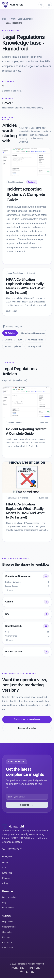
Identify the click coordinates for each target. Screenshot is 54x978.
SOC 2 (5, 867)
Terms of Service (35, 968)
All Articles (10, 333)
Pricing (5, 883)
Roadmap (6, 937)
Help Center (7, 921)
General (8, 340)
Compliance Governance (22, 19)
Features (6, 878)
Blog (4, 19)
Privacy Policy (18, 968)
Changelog (7, 932)
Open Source (8, 908)
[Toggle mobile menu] (49, 5)
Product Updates (13, 346)
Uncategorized (34, 346)
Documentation (9, 897)
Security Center (9, 927)
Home (5, 862)
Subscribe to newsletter (27, 719)
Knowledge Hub (35, 340)
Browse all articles (27, 728)
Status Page (7, 948)
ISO (20, 340)
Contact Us (7, 942)
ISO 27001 (7, 873)
